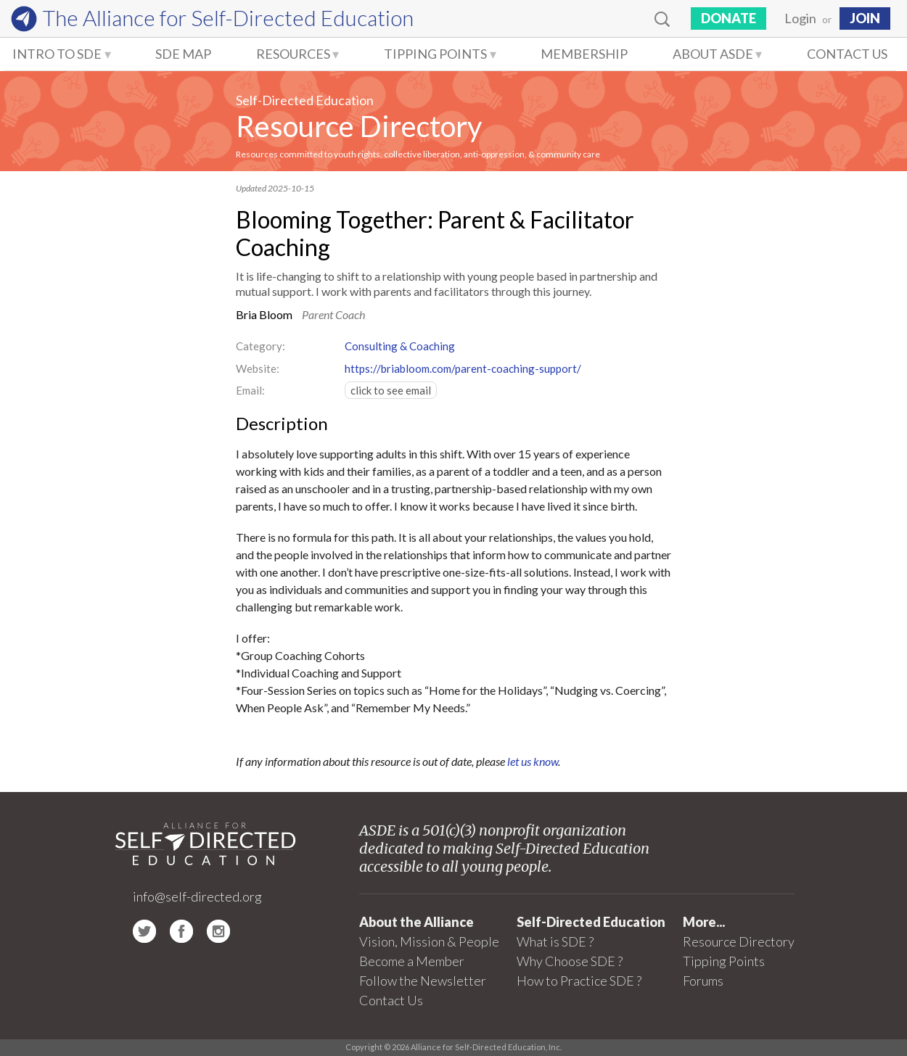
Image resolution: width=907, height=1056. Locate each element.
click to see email (390, 390)
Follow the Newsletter (422, 981)
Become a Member (411, 961)
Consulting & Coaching (400, 345)
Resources (293, 54)
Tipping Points (435, 54)
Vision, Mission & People (429, 941)
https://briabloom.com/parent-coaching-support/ (463, 368)
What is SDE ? (555, 941)
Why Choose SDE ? (570, 961)
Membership (584, 54)
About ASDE (713, 54)
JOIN (865, 18)
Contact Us (847, 54)
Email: (250, 390)
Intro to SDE (57, 54)
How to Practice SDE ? (579, 981)
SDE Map (183, 54)
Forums (703, 981)
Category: (260, 345)
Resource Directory (359, 126)
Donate (728, 18)
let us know (532, 761)
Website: (257, 368)
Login (800, 18)
